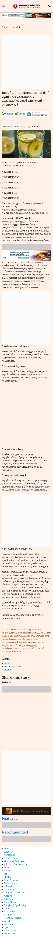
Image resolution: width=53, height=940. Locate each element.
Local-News (10, 902)
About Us (8, 852)
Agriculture (10, 924)
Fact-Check (9, 911)
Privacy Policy (11, 858)
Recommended (15, 832)
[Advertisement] (26, 62)
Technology (10, 889)
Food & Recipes (11, 880)
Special (7, 927)
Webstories (9, 934)
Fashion (8, 915)
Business (8, 871)
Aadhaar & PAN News (15, 893)
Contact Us (9, 855)
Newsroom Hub (12, 127)
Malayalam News (12, 666)
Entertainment (11, 883)
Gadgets (8, 896)
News (7, 663)
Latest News (10, 930)
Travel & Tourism (13, 918)
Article (7, 921)
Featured (10, 819)
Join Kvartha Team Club (16, 864)
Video (7, 908)
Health (15, 27)
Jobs (6, 874)
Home (5, 27)
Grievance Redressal (14, 861)
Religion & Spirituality (15, 905)
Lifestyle (8, 899)
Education (9, 886)
